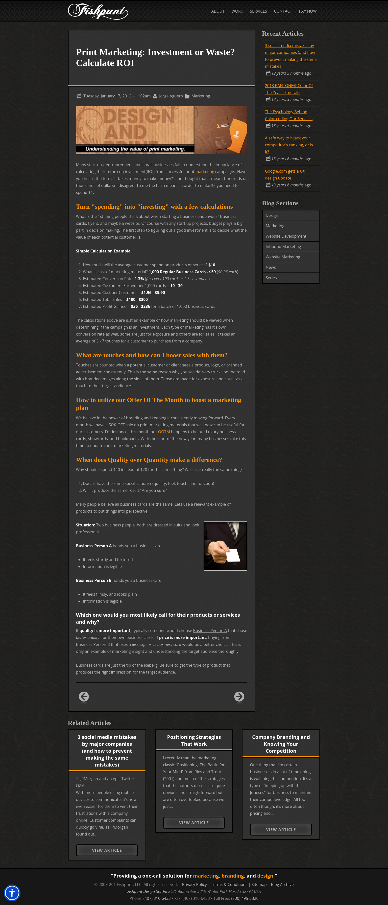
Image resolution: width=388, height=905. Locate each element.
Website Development (286, 236)
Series (271, 277)
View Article (107, 850)
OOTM (164, 431)
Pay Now (308, 11)
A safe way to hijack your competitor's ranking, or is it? (289, 145)
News (271, 267)
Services (258, 11)
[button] (12, 893)
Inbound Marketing (283, 246)
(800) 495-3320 (244, 898)
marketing (204, 171)
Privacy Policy (194, 884)
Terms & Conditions (229, 884)
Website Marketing (283, 257)
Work (237, 11)
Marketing (275, 225)
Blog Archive (282, 884)
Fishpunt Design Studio (147, 891)
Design (272, 215)
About (217, 11)
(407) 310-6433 (157, 898)
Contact (283, 11)
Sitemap (259, 884)
